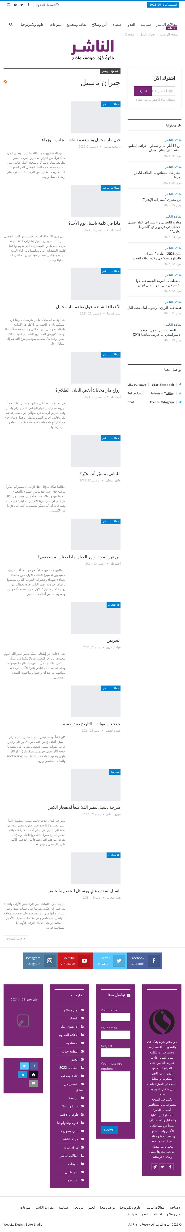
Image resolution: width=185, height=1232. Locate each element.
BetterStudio (34, 1225)
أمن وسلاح (99, 24)
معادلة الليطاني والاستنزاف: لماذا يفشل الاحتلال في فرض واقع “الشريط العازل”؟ (154, 226)
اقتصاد (117, 24)
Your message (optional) (116, 1091)
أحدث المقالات (16, 938)
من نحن (78, 1207)
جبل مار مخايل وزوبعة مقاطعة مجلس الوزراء (81, 139)
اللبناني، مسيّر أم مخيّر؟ (100, 473)
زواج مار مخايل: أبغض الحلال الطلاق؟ (87, 390)
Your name (116, 1013)
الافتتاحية (113, 605)
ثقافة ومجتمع (76, 24)
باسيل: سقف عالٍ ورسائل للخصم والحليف (83, 890)
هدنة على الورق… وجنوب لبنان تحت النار (154, 308)
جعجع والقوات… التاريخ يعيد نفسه (91, 723)
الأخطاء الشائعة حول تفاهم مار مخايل (88, 306)
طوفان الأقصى (68, 1114)
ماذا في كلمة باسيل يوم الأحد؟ (94, 223)
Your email (116, 1031)
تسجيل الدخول (47, 5)
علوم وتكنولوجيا (32, 24)
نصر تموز (72, 1180)
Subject (116, 1049)
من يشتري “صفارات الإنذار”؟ (161, 199)
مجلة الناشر (70, 1139)
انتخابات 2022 (68, 1068)
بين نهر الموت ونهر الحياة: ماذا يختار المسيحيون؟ (78, 556)
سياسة (146, 24)
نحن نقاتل (71, 1172)
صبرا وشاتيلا (70, 1106)
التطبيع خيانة (70, 1051)
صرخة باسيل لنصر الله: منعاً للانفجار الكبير (84, 807)
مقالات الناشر (166, 24)
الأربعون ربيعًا (69, 1026)
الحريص (113, 640)
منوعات (55, 24)
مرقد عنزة (71, 1147)
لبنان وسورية (69, 1131)
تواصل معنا (119, 995)
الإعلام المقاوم (68, 1035)
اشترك (143, 91)
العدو (131, 24)
